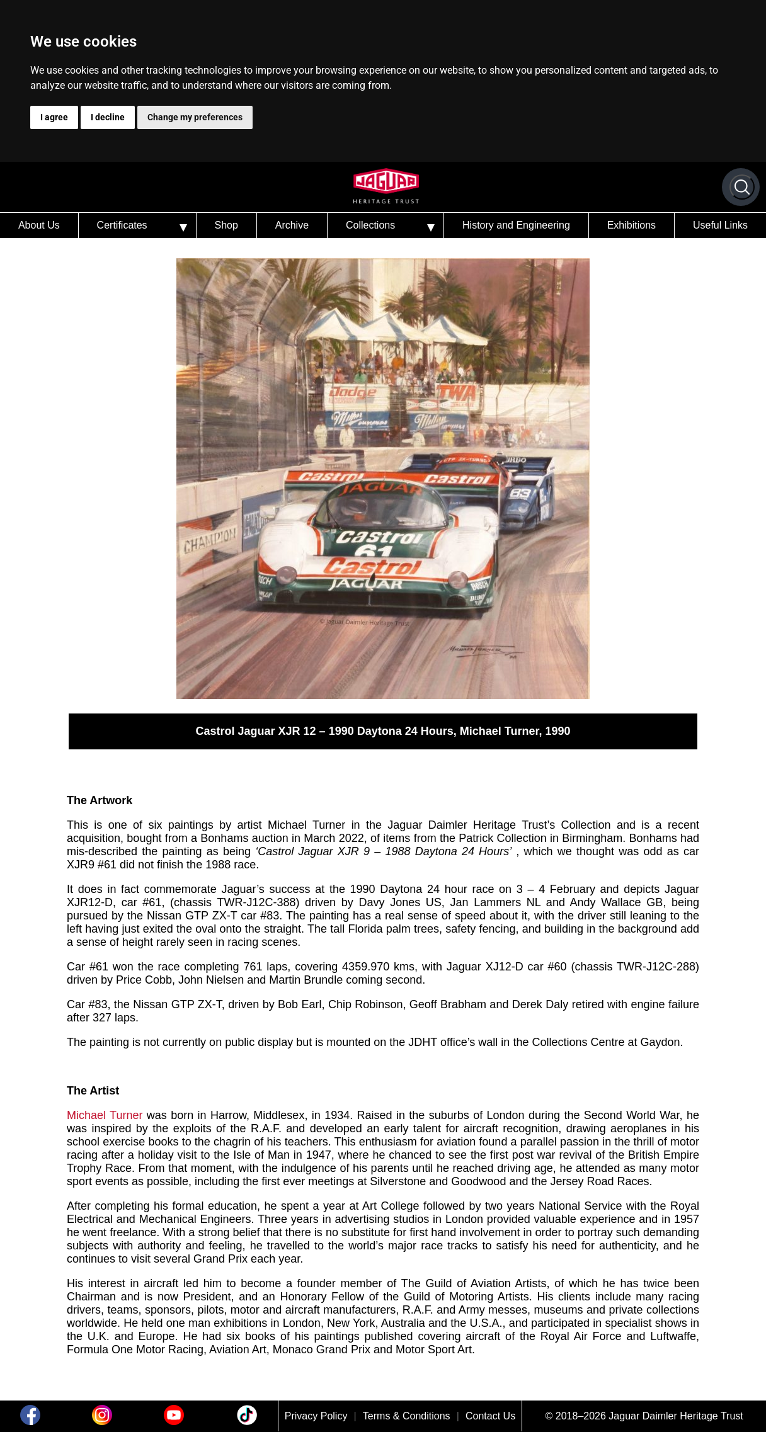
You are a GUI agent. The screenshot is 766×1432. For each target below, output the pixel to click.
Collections (370, 225)
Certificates (122, 225)
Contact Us (490, 1416)
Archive (292, 225)
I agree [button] (54, 117)
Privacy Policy (316, 1416)
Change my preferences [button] (195, 117)
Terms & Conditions (406, 1416)
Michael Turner (104, 1115)
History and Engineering (516, 225)
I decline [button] (108, 117)
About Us (39, 225)
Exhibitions (631, 225)
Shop (225, 225)
